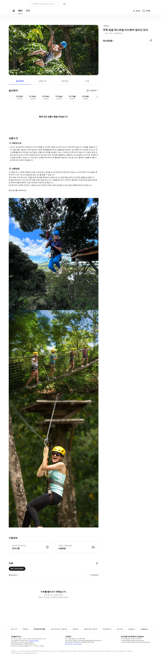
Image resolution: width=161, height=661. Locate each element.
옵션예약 (20, 81)
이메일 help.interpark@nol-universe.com (90, 640)
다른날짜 (92, 90)
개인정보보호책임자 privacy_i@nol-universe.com (135, 642)
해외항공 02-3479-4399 (72, 642)
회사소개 (14, 629)
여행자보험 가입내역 (90, 629)
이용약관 (25, 629)
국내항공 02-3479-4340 (87, 642)
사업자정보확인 (34, 640)
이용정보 (65, 81)
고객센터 (131, 629)
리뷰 (87, 81)
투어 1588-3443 (69, 639)
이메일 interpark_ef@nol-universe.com (132, 640)
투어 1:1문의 (69, 644)
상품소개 (42, 81)
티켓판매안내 (107, 629)
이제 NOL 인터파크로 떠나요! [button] (42, 4)
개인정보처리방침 (39, 629)
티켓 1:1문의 (77, 644)
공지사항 (120, 629)
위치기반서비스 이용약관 (59, 629)
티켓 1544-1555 (80, 639)
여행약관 (75, 629)
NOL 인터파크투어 (17, 569)
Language (144, 629)
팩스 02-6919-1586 (70, 640)
